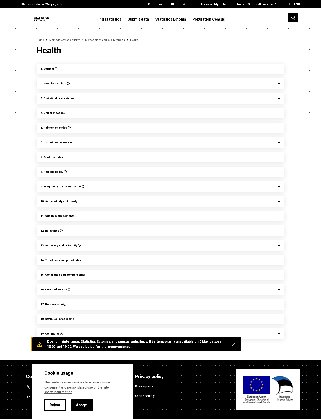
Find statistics (108, 19)
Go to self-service (260, 4)
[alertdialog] (82, 391)
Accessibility (209, 4)
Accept (81, 405)
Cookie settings (145, 396)
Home (40, 39)
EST (288, 4)
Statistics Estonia (170, 19)
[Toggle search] (293, 18)
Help (225, 4)
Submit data (138, 19)
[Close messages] (233, 344)
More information (58, 392)
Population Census (208, 19)
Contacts (238, 4)
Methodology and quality (64, 39)
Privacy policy (144, 386)
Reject (55, 405)
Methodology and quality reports (105, 39)
